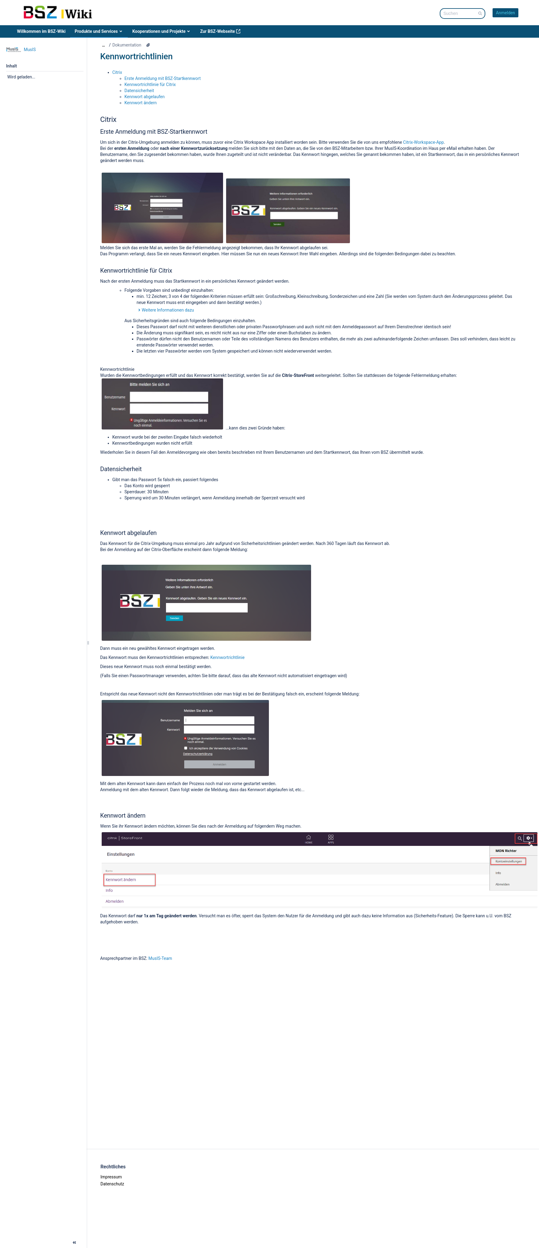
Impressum (111, 1176)
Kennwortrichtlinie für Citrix (150, 84)
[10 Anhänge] (148, 45)
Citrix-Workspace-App (423, 142)
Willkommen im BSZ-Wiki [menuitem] (41, 31)
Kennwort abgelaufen (145, 96)
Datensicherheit (139, 90)
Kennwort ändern (140, 102)
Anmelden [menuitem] (505, 12)
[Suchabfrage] (462, 13)
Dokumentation (126, 45)
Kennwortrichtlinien (136, 56)
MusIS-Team (160, 958)
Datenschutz (112, 1183)
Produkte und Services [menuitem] (99, 31)
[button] (5, 1241)
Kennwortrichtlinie (227, 657)
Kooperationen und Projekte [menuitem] (161, 31)
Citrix (117, 72)
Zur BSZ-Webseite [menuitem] (220, 31)
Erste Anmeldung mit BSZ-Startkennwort (162, 78)
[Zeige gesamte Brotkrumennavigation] (103, 45)
